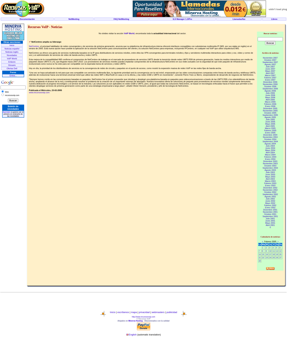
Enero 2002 (270, 207)
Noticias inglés (11, 52)
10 (270, 251)
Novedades (12, 55)
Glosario (12, 65)
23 (267, 258)
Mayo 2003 (270, 177)
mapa (134, 312)
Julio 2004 (270, 146)
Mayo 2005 (270, 124)
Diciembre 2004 (270, 135)
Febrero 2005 (270, 130)
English (133, 334)
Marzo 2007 (270, 75)
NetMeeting (73, 19)
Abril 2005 (270, 126)
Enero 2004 (270, 159)
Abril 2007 (270, 73)
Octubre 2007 (270, 60)
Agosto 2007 (270, 64)
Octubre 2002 (270, 192)
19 (277, 254)
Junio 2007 (270, 69)
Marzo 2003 (270, 181)
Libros (274, 19)
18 (274, 254)
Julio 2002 (270, 199)
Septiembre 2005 (270, 115)
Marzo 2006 (270, 102)
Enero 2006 (270, 106)
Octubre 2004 (270, 139)
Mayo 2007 (270, 71)
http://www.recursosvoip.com (143, 317)
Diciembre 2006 (270, 82)
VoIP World (12, 58)
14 (260, 254)
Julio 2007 (270, 67)
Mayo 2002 (270, 203)
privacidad (144, 312)
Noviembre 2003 (270, 163)
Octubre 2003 (270, 166)
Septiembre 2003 (270, 168)
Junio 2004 (270, 148)
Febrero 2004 (270, 157)
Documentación (27, 19)
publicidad (171, 312)
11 (274, 251)
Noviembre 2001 (270, 212)
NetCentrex (34, 46)
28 (260, 261)
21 (260, 258)
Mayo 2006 (270, 97)
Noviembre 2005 (270, 111)
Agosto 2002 (270, 196)
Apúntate (6, 112)
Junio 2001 (270, 221)
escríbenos (123, 312)
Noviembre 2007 (270, 58)
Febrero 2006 (270, 104)
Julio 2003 (270, 172)
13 (280, 251)
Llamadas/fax (239, 19)
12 (277, 251)
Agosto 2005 (270, 117)
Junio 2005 (270, 122)
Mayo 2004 (270, 150)
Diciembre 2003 (270, 161)
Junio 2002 (270, 201)
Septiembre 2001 (270, 216)
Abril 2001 (270, 225)
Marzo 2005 (270, 128)
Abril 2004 (270, 152)
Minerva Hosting (135, 321)
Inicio (12, 45)
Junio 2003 (270, 174)
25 (274, 258)
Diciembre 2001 (270, 210)
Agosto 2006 (270, 91)
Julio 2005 (270, 119)
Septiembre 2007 (270, 62)
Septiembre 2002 (270, 194)
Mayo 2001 (270, 223)
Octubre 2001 (270, 214)
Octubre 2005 (270, 113)
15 (263, 254)
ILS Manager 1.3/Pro (182, 19)
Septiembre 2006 (270, 89)
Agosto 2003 (270, 170)
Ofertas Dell (12, 68)
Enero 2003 (270, 185)
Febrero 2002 (270, 205)
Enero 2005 (270, 133)
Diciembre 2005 (270, 108)
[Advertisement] (143, 22)
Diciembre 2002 (270, 188)
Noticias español (12, 49)
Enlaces (11, 62)
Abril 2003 (270, 179)
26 (277, 258)
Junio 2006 (270, 95)
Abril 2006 (270, 100)
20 (280, 254)
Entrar (12, 75)
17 (270, 254)
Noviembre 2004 (270, 137)
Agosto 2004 (270, 144)
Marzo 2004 (270, 155)
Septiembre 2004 (270, 141)
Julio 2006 (270, 93)
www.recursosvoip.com (39, 92)
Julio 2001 (270, 218)
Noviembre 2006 (270, 84)
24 (270, 258)
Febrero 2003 (270, 183)
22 (263, 258)
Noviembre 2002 (270, 190)
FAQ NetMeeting (121, 19)
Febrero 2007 (270, 78)
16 (267, 254)
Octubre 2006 (270, 86)
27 (280, 258)
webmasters (158, 312)
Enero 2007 (270, 80)
